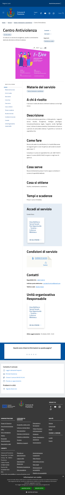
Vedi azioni (48, 34)
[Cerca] (63, 13)
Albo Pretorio (36, 459)
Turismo (19, 440)
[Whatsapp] (53, 13)
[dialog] (32, 485)
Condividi (47, 31)
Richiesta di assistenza (23, 467)
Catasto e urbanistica (23, 437)
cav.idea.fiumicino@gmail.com (51, 283)
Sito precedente (21, 470)
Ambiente (35, 434)
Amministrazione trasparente (38, 454)
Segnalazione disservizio (21, 463)
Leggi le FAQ (20, 459)
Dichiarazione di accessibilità (37, 469)
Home (3, 23)
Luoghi (51, 438)
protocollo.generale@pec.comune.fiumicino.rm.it (15, 474)
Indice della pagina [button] (10, 84)
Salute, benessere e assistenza (23, 23)
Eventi (50, 441)
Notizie (51, 423)
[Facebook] (40, 13)
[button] (32, 492)
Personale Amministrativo (5, 440)
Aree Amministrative (7, 426)
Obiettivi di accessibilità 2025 (39, 474)
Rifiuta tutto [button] (39, 488)
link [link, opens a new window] (49, 484)
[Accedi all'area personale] (54, 3)
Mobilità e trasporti (22, 443)
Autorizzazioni (37, 443)
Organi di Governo (6, 423)
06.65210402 (40, 287)
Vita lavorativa (21, 431)
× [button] (63, 476)
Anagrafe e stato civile (23, 425)
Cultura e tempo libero (23, 428)
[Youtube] (44, 13)
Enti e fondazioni (6, 433)
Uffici (2, 429)
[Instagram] (48, 13)
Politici (3, 436)
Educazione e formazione (36, 424)
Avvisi (50, 429)
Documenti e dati (6, 444)
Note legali (36, 465)
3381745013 (41, 280)
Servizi (10, 23)
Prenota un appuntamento (21, 454)
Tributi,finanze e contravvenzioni (37, 430)
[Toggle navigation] (3, 13)
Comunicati (52, 426)
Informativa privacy (38, 462)
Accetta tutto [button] (26, 488)
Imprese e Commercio (23, 434)
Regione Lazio (6, 3)
